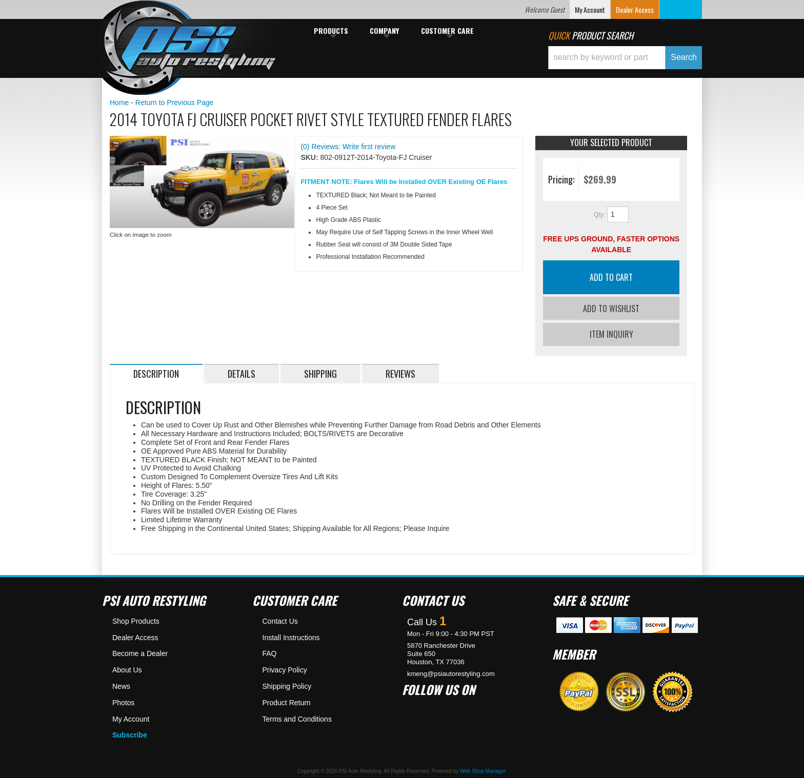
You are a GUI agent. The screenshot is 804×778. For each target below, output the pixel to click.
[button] (625, 57)
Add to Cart (611, 277)
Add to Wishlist (611, 308)
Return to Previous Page (174, 102)
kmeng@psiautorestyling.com (451, 671)
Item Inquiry (611, 332)
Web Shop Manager (482, 769)
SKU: (310, 157)
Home (119, 102)
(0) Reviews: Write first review (347, 146)
